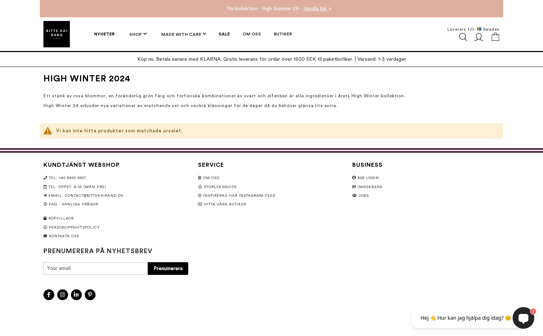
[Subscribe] (168, 268)
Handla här (315, 8)
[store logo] (56, 34)
